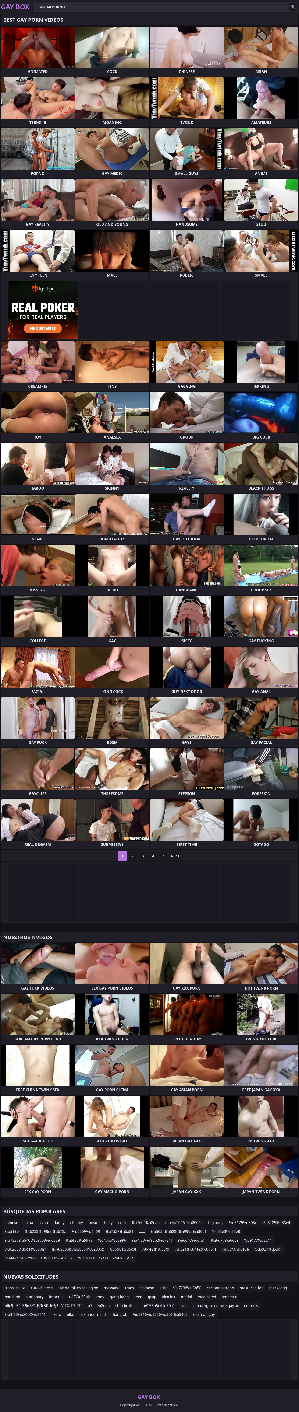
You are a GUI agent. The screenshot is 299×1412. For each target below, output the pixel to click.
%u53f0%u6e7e (235, 1249)
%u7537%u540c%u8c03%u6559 (32, 1240)
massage (111, 1287)
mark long (278, 1287)
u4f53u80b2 (79, 1296)
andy (100, 1296)
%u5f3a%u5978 (79, 1240)
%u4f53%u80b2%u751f (152, 1240)
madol (186, 1296)
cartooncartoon (220, 1287)
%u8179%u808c (243, 1222)
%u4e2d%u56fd (155, 1249)
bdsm (93, 1222)
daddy (59, 1222)
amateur (229, 1296)
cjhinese (147, 1287)
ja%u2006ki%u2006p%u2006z (78, 1249)
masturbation (251, 1287)
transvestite (15, 1287)
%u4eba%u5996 (112, 1240)
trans (129, 1287)
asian (43, 1222)
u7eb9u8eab (99, 1305)
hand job (12, 1296)
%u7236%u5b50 (187, 1287)
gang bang (119, 1296)
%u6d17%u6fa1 (191, 1240)
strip (163, 1287)
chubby (76, 1222)
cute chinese (42, 1287)
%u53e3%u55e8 (226, 1231)
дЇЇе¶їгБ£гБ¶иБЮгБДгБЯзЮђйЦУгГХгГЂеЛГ (43, 1305)
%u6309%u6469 (86, 1231)
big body (216, 1222)
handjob (120, 1314)
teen (138, 1296)
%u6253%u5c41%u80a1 (25, 1249)
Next (175, 856)
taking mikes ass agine (78, 1287)
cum (122, 1222)
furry (108, 1222)
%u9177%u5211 (258, 1240)
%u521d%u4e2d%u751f (195, 1249)
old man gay (204, 1314)
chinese (11, 1222)
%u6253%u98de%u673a (45, 1231)
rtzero (56, 1314)
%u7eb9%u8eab (146, 1222)
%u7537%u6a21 (119, 1231)
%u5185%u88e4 (276, 1222)
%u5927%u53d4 (268, 1249)
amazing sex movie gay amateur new (225, 1305)
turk (184, 1305)
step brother (126, 1305)
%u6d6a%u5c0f (122, 1249)
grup (152, 1296)
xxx (142, 1231)
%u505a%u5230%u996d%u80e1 (179, 1231)
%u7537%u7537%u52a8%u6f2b (105, 1258)
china (28, 1222)
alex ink (168, 1296)
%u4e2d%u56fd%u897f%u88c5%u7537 (39, 1258)
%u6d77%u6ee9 (224, 1240)
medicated (207, 1296)
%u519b (12, 1231)
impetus (56, 1296)
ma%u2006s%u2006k (184, 1222)
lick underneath (93, 1314)
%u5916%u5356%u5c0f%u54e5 (160, 1314)
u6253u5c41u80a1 (159, 1305)
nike (70, 1314)
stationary (34, 1296)
